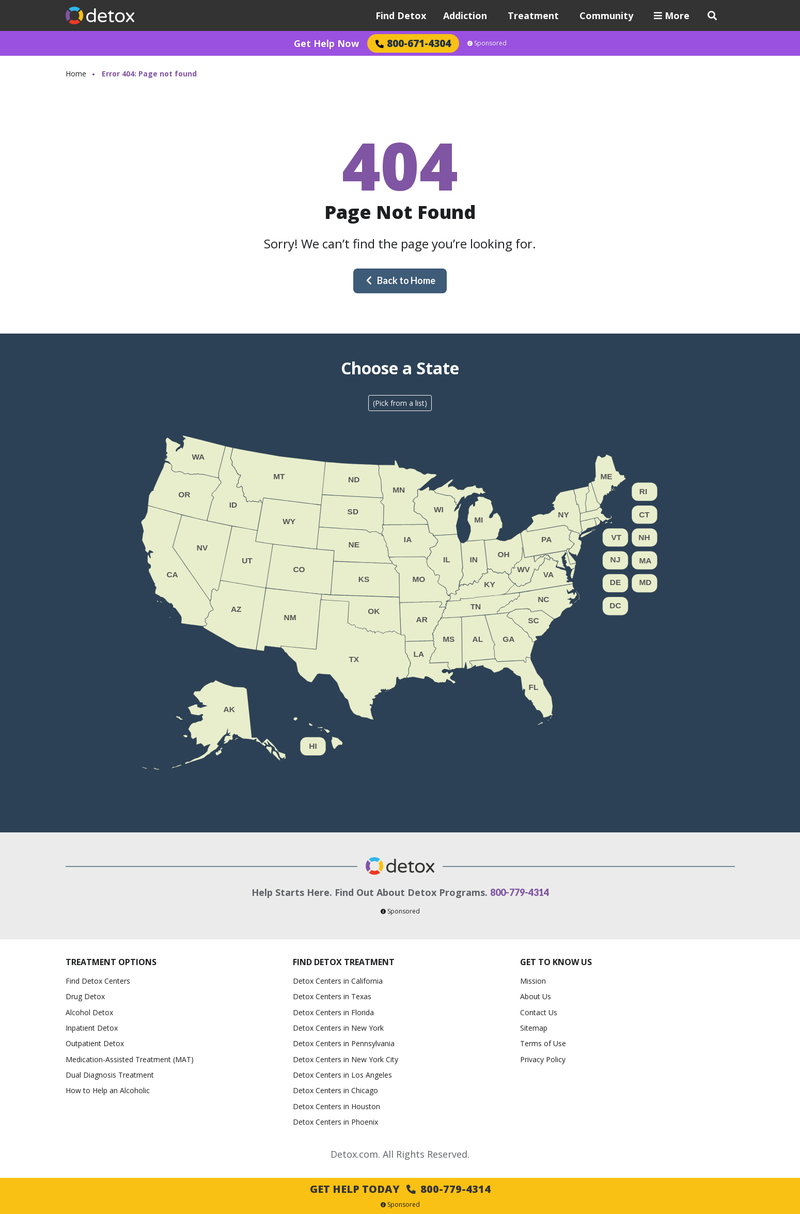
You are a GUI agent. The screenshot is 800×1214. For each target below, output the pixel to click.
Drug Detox (85, 996)
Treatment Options (111, 962)
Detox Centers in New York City (345, 1059)
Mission (533, 981)
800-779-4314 (519, 892)
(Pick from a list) (400, 403)
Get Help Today (400, 1189)
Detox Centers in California (338, 981)
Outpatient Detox (95, 1043)
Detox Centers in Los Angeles (342, 1075)
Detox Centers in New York (338, 1028)
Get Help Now (326, 43)
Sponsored (487, 43)
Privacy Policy (543, 1059)
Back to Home (400, 280)
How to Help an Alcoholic (108, 1090)
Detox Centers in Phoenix (335, 1122)
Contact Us (538, 1012)
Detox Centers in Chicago (335, 1090)
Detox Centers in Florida (333, 1012)
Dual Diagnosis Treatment (110, 1075)
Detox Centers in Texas (332, 996)
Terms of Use (543, 1043)
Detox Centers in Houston (336, 1106)
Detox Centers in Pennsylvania (344, 1043)
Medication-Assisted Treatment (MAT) (130, 1059)
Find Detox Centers (98, 981)
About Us (535, 996)
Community (606, 15)
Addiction (465, 15)
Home (76, 73)
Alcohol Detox (89, 1012)
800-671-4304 (413, 43)
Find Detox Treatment (344, 962)
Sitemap (533, 1028)
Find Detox (400, 15)
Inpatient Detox (92, 1028)
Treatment (533, 15)
